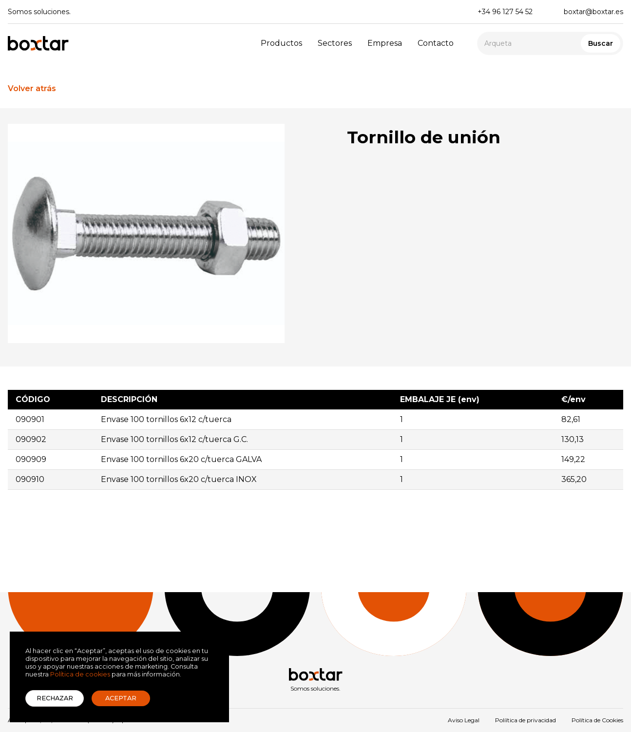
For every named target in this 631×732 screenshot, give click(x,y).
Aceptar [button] (120, 698)
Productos (281, 43)
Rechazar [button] (55, 698)
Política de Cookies (597, 720)
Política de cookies (80, 674)
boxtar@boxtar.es (593, 12)
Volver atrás (32, 88)
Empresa (384, 43)
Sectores (335, 43)
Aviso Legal (463, 720)
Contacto (436, 43)
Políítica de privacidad (525, 720)
